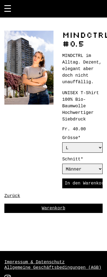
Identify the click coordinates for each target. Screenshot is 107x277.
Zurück (12, 199)
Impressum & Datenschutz (34, 262)
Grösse (76, 138)
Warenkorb (53, 212)
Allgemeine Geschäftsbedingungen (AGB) (52, 268)
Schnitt (76, 160)
